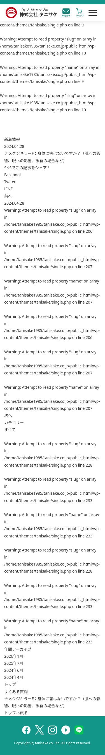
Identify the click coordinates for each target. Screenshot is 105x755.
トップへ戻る (16, 712)
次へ (8, 415)
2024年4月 (13, 677)
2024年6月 (13, 670)
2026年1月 (13, 656)
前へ (8, 196)
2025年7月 (13, 663)
